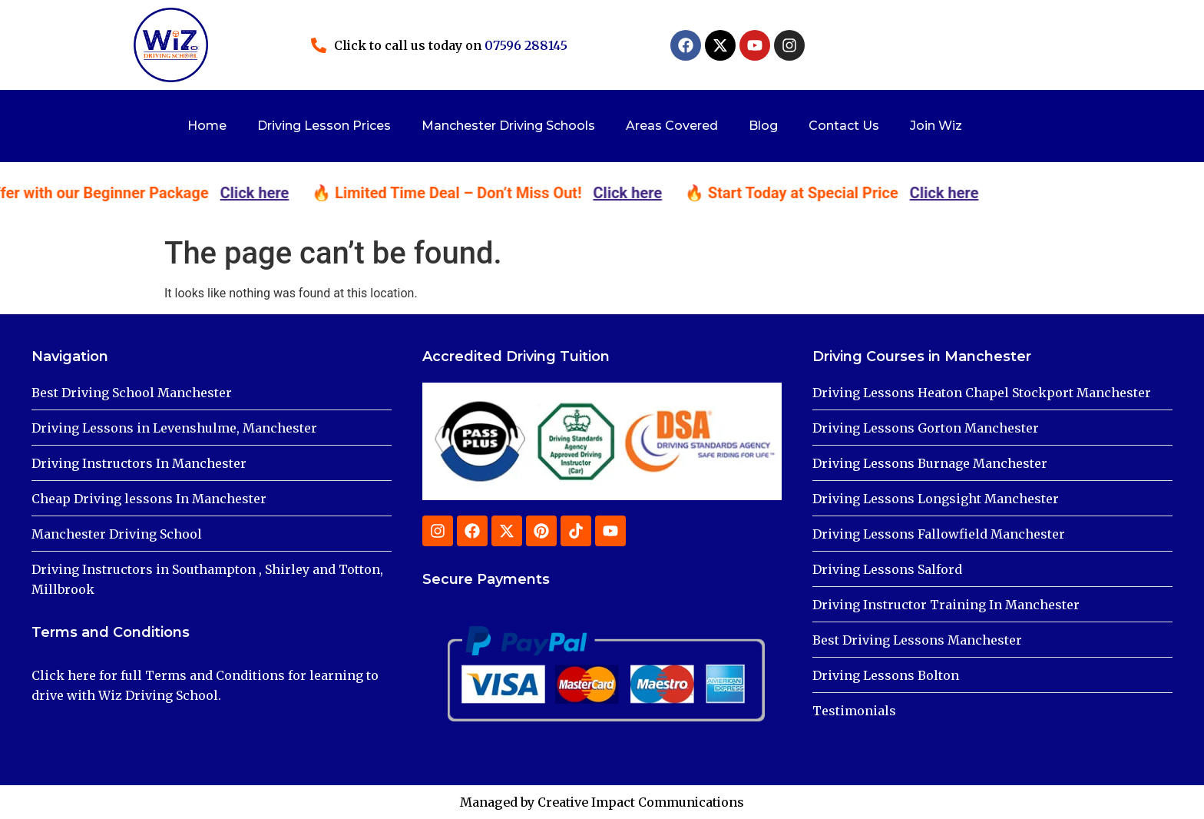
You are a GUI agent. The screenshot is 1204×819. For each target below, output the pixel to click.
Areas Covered (672, 125)
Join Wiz (936, 125)
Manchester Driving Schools (508, 125)
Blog (763, 125)
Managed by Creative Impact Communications (602, 802)
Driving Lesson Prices (324, 125)
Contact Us (844, 125)
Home (207, 125)
